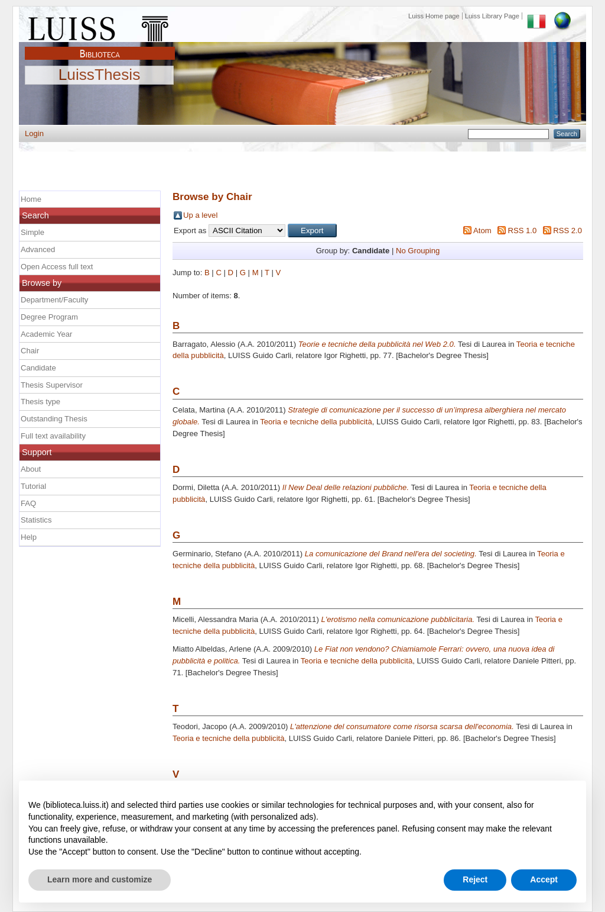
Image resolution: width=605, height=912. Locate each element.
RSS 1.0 (522, 230)
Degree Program (49, 316)
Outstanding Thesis (54, 418)
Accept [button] (544, 879)
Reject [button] (475, 879)
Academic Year (46, 334)
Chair (30, 350)
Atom (482, 230)
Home (31, 199)
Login (34, 133)
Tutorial (33, 486)
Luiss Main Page (100, 26)
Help (29, 537)
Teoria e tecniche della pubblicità (316, 421)
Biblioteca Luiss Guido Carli (100, 47)
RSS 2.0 (567, 230)
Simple (32, 232)
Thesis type (40, 401)
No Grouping (418, 250)
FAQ (28, 503)
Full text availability (53, 435)
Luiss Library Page (492, 16)
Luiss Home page (434, 16)
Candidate (38, 367)
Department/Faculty (54, 299)
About (31, 469)
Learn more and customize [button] (99, 879)
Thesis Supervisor (52, 385)
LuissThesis (99, 75)
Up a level (200, 215)
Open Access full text (57, 266)
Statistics (36, 519)
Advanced (38, 249)
